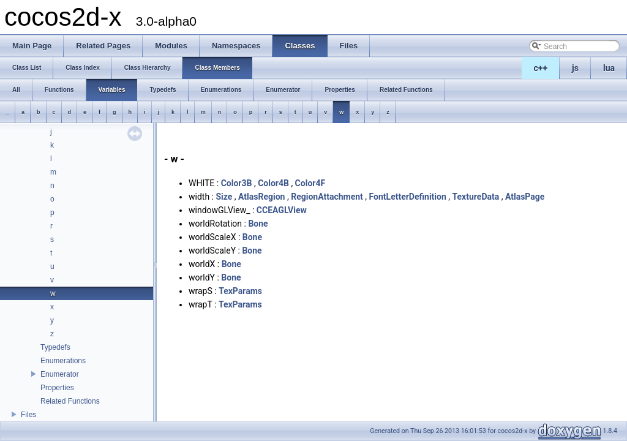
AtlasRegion (261, 197)
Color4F (310, 183)
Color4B (273, 183)
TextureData (476, 197)
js (575, 68)
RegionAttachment (327, 197)
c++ (541, 68)
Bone (258, 223)
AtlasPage (524, 197)
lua (609, 68)
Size (224, 197)
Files (28, 414)
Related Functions (70, 401)
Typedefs (55, 347)
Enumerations (63, 360)
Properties (57, 387)
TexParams (240, 291)
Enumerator (59, 374)
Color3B (236, 183)
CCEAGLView (282, 210)
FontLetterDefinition (407, 197)
